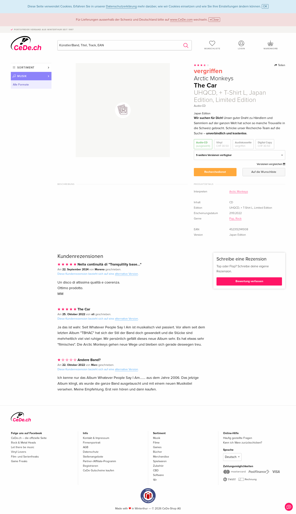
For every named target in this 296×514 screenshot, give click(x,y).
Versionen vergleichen (271, 164)
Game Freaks (19, 461)
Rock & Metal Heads (23, 442)
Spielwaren (160, 461)
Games (157, 447)
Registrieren (90, 466)
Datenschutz (91, 452)
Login (241, 45)
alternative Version (126, 274)
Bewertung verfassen (249, 281)
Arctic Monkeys (238, 191)
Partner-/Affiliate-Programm (99, 461)
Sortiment (25, 67)
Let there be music (22, 447)
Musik (22, 76)
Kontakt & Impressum (96, 438)
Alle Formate (21, 84)
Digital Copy (265, 144)
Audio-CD (203, 144)
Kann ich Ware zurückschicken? (242, 442)
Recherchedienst (215, 172)
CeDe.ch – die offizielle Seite (29, 438)
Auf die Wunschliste (263, 172)
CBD (156, 470)
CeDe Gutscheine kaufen (98, 470)
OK (265, 6)
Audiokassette (243, 144)
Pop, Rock (235, 218)
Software (158, 475)
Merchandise (161, 456)
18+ (155, 480)
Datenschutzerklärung (121, 6)
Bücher (157, 452)
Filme (156, 442)
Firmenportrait (91, 442)
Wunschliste (212, 45)
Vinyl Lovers (18, 452)
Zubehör (158, 466)
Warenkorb (270, 45)
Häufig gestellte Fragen (237, 438)
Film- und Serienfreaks (25, 456)
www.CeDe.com (181, 20)
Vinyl (222, 144)
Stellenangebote (93, 456)
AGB (85, 447)
